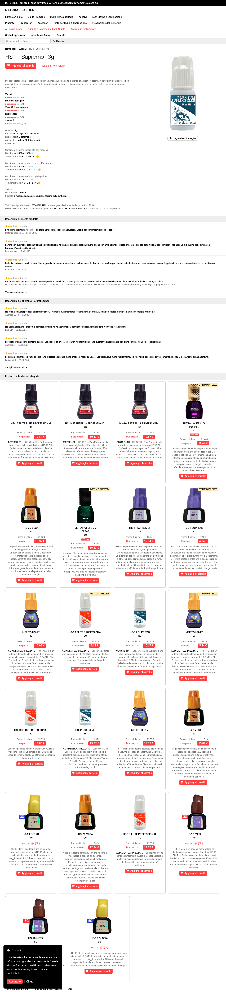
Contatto (61, 35)
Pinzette (10, 23)
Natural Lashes (19, 10)
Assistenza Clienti (41, 35)
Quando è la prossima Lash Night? (46, 29)
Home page (10, 49)
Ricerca (58, 41)
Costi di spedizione (15, 35)
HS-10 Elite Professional (85, 634)
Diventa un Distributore (83, 29)
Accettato (15, 981)
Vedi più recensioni (16, 292)
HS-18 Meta (194, 836)
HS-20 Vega (31, 529)
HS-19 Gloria (31, 836)
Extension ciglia (14, 17)
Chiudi (30, 981)
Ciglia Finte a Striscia (61, 17)
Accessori (43, 23)
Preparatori (26, 23)
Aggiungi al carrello (20, 65)
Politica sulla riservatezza (48, 989)
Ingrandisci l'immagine (182, 138)
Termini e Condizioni (16, 989)
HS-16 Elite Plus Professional (31, 425)
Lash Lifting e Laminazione (107, 17)
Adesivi (83, 17)
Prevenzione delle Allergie (106, 23)
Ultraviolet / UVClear (85, 531)
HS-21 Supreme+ (139, 529)
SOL (70, 989)
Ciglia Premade (36, 17)
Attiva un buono (14, 29)
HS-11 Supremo (140, 634)
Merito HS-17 (31, 634)
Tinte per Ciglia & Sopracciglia (70, 23)
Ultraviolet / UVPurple (194, 427)
